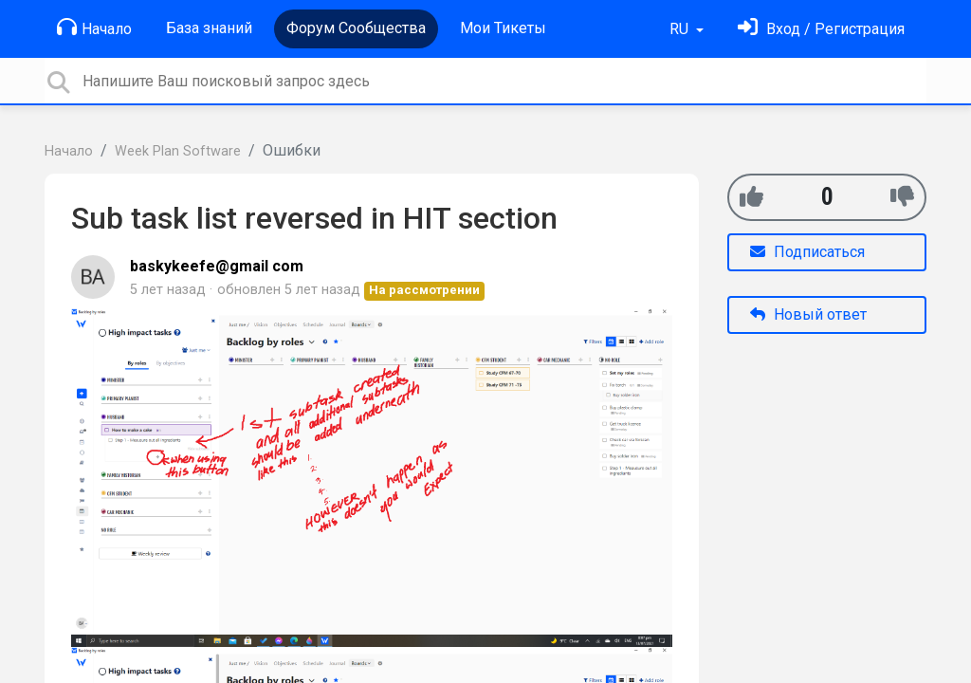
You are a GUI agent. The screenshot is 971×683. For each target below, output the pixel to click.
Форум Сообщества (356, 28)
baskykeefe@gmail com (216, 266)
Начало (94, 27)
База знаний (209, 28)
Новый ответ (808, 314)
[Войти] (821, 28)
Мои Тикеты (503, 28)
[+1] (751, 197)
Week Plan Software (178, 151)
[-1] (902, 197)
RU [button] (680, 29)
